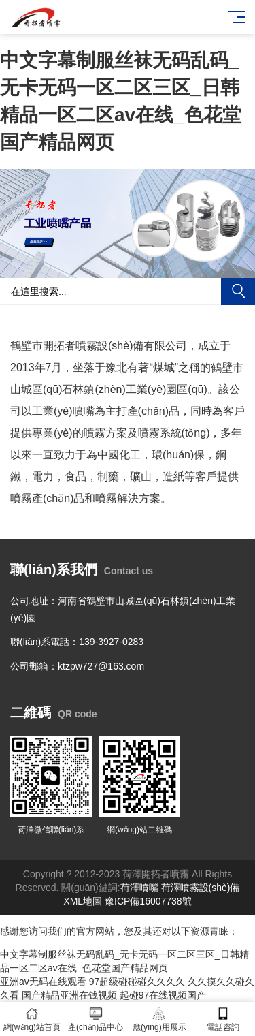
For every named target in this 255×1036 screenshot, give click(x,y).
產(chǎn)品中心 (96, 1019)
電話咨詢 (223, 1019)
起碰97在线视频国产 (163, 995)
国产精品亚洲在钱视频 (69, 995)
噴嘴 (84, 411)
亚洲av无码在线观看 (43, 981)
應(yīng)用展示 (160, 1019)
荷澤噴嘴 (139, 887)
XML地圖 (82, 901)
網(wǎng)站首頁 (32, 1019)
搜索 (238, 291)
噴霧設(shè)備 (109, 345)
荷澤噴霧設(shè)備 (200, 887)
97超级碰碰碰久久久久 (137, 981)
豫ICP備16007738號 (148, 901)
